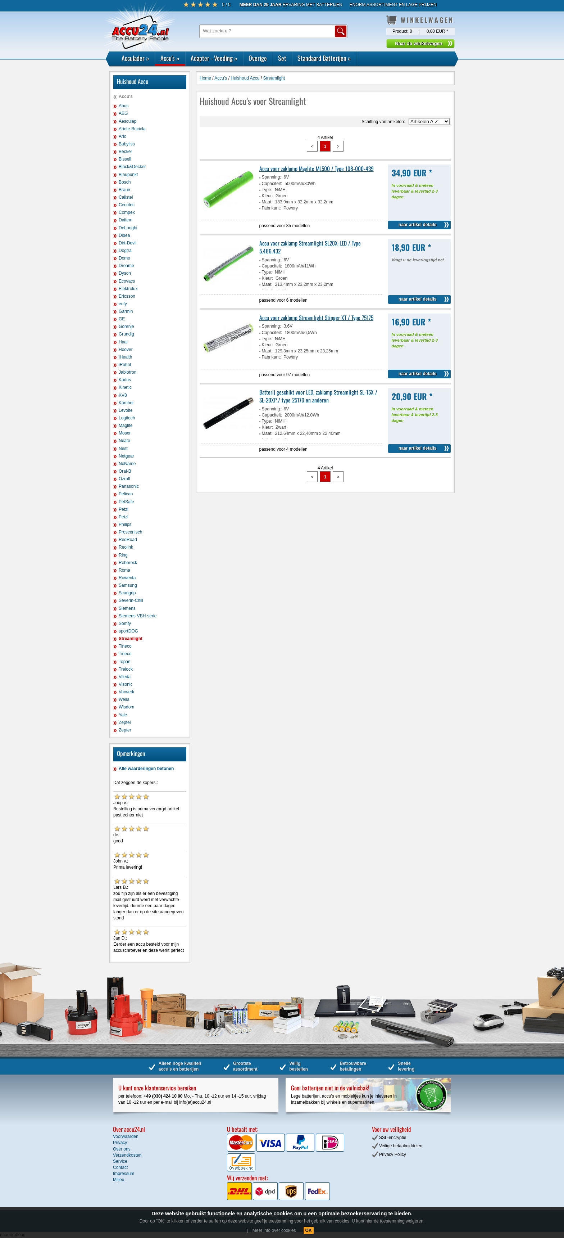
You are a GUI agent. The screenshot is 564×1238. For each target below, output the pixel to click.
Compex (127, 212)
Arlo (122, 136)
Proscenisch (130, 532)
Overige (258, 58)
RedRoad (128, 539)
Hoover (126, 349)
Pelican (126, 493)
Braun (124, 189)
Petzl (123, 509)
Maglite (126, 425)
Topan (125, 661)
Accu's (169, 58)
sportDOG (128, 631)
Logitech (127, 417)
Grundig (126, 334)
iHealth (125, 357)
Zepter (125, 722)
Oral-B (125, 471)
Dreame (126, 265)
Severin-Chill (131, 600)
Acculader (135, 58)
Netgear (126, 456)
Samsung (128, 585)
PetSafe (126, 501)
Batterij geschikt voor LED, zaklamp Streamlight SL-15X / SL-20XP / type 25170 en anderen (318, 396)
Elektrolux (128, 288)
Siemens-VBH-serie (137, 615)
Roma (124, 570)
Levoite (126, 410)
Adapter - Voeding (214, 58)
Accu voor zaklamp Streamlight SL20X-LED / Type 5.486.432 (310, 247)
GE (122, 318)
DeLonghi (128, 227)
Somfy (125, 623)
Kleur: (267, 195)
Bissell (125, 159)
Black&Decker (132, 166)
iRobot (125, 364)
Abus (123, 105)
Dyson (125, 273)
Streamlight (130, 638)
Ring (123, 555)
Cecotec (127, 204)
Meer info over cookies (274, 1230)
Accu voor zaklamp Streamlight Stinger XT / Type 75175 (316, 317)
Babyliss (127, 144)
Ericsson (127, 296)
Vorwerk (126, 691)
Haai (123, 342)
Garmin (126, 311)
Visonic (125, 684)
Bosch (125, 182)
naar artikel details (417, 224)
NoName (127, 463)
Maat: (267, 201)
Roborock (128, 562)
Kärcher (126, 402)
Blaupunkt (128, 174)
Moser (125, 433)
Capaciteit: (272, 183)
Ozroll (124, 478)
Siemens (127, 608)
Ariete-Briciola (132, 128)
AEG (123, 113)
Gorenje (126, 326)
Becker (125, 151)
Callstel (126, 197)
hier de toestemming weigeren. (394, 1221)
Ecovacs (127, 281)
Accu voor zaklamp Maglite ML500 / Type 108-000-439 (316, 168)
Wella (124, 699)
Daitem (125, 219)
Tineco (125, 646)
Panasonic (129, 486)
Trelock (126, 669)
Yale (123, 714)
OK (308, 1230)
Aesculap (127, 121)
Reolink (126, 547)
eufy (123, 303)
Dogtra (125, 250)
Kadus (125, 379)
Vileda (125, 676)
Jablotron (127, 372)
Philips (125, 524)
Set (282, 58)
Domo (124, 258)
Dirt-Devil (127, 243)
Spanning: (271, 177)
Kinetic (125, 387)
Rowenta (127, 577)
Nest (123, 448)
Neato (124, 440)
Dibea (124, 235)
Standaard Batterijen (324, 58)
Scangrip (127, 592)
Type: (267, 189)
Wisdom (126, 707)
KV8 (123, 395)
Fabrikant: (271, 208)
